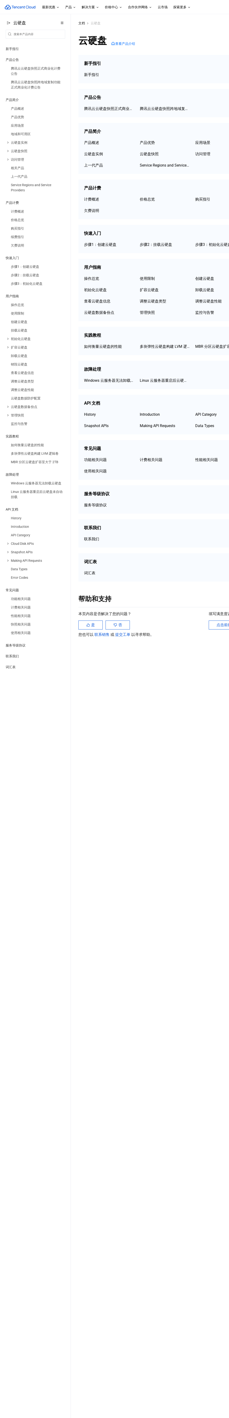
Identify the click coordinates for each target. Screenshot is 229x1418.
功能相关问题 (95, 459)
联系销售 (102, 634)
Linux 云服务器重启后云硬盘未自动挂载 (165, 380)
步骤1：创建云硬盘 (100, 244)
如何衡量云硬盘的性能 (103, 346)
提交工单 (123, 634)
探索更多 (182, 7)
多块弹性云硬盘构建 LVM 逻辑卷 (165, 346)
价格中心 (113, 7)
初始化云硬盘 (95, 290)
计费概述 (91, 199)
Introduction (150, 414)
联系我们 (12, 656)
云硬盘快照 (149, 154)
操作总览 (91, 278)
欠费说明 (91, 210)
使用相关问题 (95, 471)
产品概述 (91, 142)
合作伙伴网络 (140, 7)
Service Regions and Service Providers (165, 165)
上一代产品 (93, 165)
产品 (70, 7)
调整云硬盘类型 (153, 301)
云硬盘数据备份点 (99, 312)
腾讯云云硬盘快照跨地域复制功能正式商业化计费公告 (165, 108)
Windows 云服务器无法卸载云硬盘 (109, 380)
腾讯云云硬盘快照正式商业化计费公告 (109, 108)
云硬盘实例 (93, 154)
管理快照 (147, 312)
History (90, 414)
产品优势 (147, 142)
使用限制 (147, 278)
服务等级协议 (15, 645)
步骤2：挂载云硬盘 (156, 244)
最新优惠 (50, 7)
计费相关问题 (151, 459)
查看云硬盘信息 (97, 301)
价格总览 (147, 199)
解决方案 (90, 7)
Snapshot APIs (96, 426)
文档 (81, 23)
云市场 (163, 7)
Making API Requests (157, 426)
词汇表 (11, 667)
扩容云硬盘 (149, 290)
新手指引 (12, 49)
